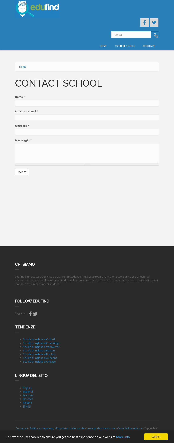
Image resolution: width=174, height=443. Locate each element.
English (27, 388)
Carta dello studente (129, 428)
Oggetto (22, 126)
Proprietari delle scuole (70, 428)
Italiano (27, 402)
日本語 (27, 406)
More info (123, 437)
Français (28, 395)
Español (28, 391)
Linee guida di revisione (100, 428)
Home (103, 46)
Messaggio (23, 140)
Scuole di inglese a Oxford (39, 339)
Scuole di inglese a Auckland (40, 358)
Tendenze (149, 46)
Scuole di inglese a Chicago (39, 361)
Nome (20, 97)
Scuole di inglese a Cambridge (41, 343)
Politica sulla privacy (42, 428)
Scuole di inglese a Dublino (39, 354)
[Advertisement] (87, 207)
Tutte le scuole (125, 46)
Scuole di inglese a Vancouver (41, 347)
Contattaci (22, 428)
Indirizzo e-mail (26, 111)
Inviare (22, 172)
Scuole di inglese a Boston (39, 350)
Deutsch (28, 399)
